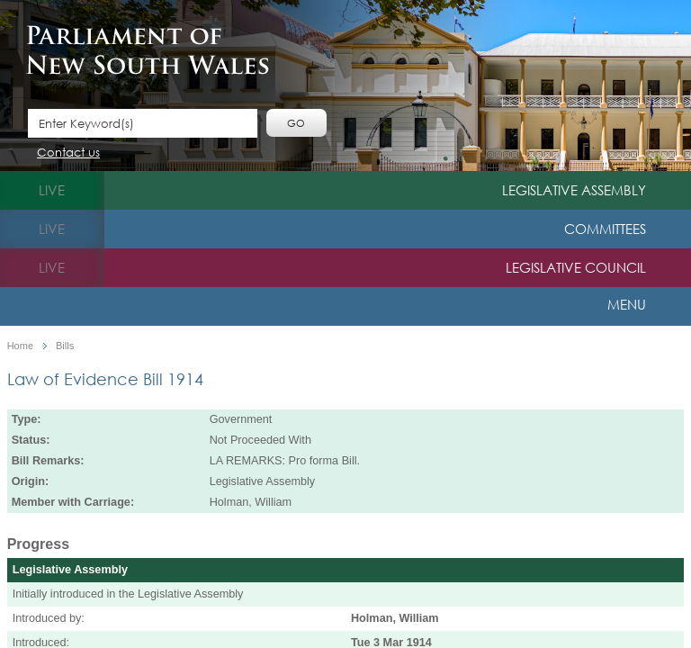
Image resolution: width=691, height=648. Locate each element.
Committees (605, 229)
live (52, 190)
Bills (65, 346)
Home (20, 346)
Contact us (68, 153)
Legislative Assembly (574, 190)
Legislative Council (576, 267)
